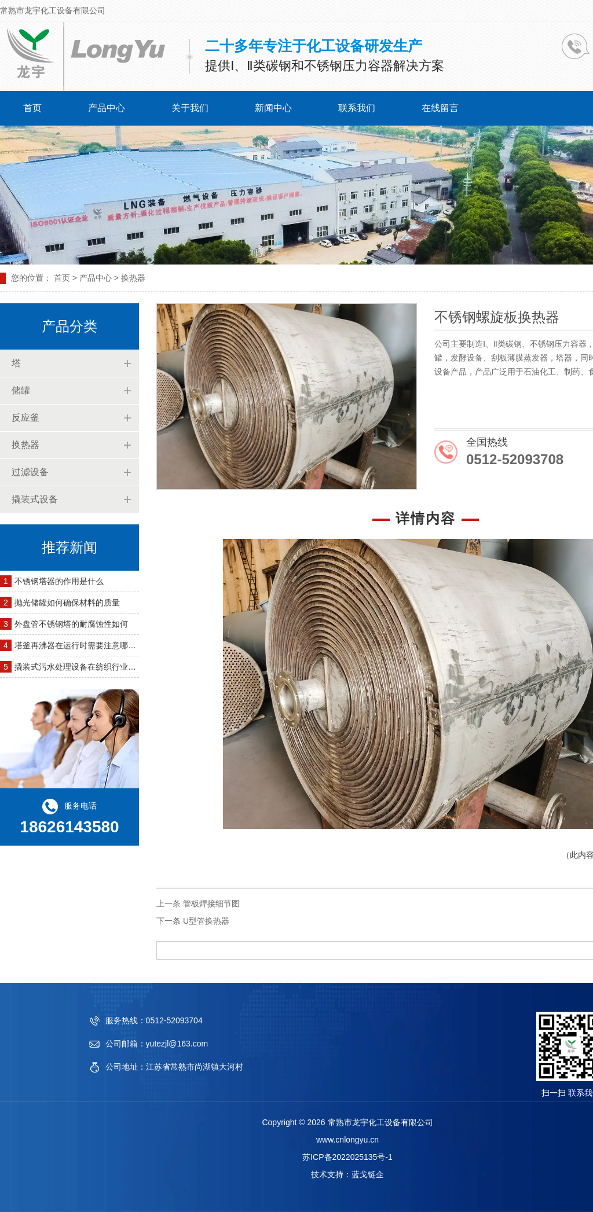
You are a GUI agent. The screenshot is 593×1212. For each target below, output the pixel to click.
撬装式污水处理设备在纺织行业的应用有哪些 (95, 666)
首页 (32, 108)
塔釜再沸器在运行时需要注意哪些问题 (83, 645)
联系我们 (356, 108)
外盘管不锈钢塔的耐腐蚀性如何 (71, 624)
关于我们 (189, 108)
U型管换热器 (206, 920)
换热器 (25, 445)
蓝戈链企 (368, 1174)
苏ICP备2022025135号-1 (347, 1157)
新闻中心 (273, 108)
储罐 (21, 390)
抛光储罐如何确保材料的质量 (67, 602)
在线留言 (440, 108)
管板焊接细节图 (211, 903)
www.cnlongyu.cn (347, 1139)
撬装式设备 (35, 499)
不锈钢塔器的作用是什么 (59, 581)
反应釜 (25, 418)
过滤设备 (30, 472)
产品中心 (106, 108)
